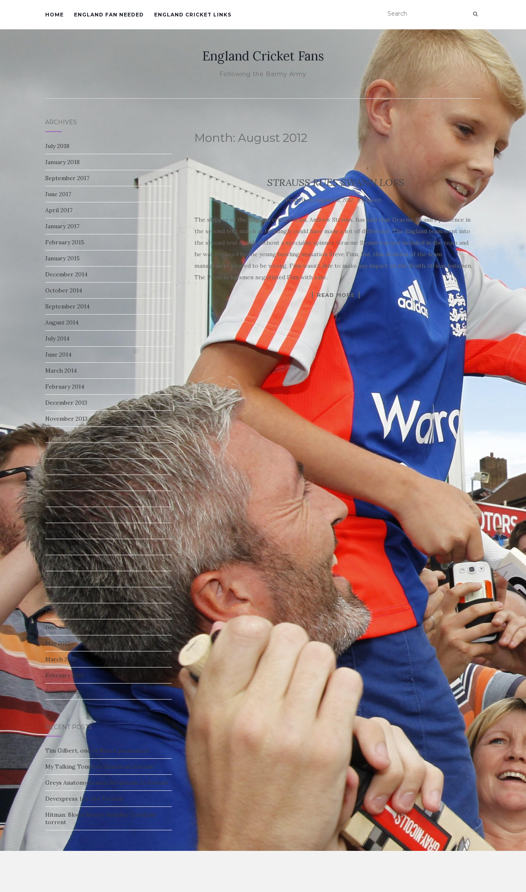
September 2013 (67, 434)
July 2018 (57, 146)
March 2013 (60, 499)
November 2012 (66, 563)
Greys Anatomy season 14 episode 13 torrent (106, 782)
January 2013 (62, 531)
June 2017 (58, 194)
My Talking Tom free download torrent (99, 766)
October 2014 (63, 290)
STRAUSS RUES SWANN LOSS (335, 182)
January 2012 (62, 691)
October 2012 (63, 579)
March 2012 (60, 659)
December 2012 (66, 547)
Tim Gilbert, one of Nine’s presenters (97, 750)
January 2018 (62, 162)
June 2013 (58, 466)
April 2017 (58, 210)
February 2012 (64, 675)
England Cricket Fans (263, 56)
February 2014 (64, 386)
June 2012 (58, 627)
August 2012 (61, 595)
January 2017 (62, 226)
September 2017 (67, 178)
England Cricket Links (192, 15)
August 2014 (61, 322)
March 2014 (61, 370)
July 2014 (57, 338)
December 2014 (66, 274)
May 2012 (57, 643)
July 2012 (57, 611)
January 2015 (62, 258)
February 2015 (64, 242)
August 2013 (61, 450)
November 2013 (66, 418)
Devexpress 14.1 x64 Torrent (84, 798)
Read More (336, 295)
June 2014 (58, 354)
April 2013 (58, 483)
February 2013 (64, 515)
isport (373, 200)
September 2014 (67, 306)
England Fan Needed (109, 15)
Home (54, 15)
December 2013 (66, 402)
